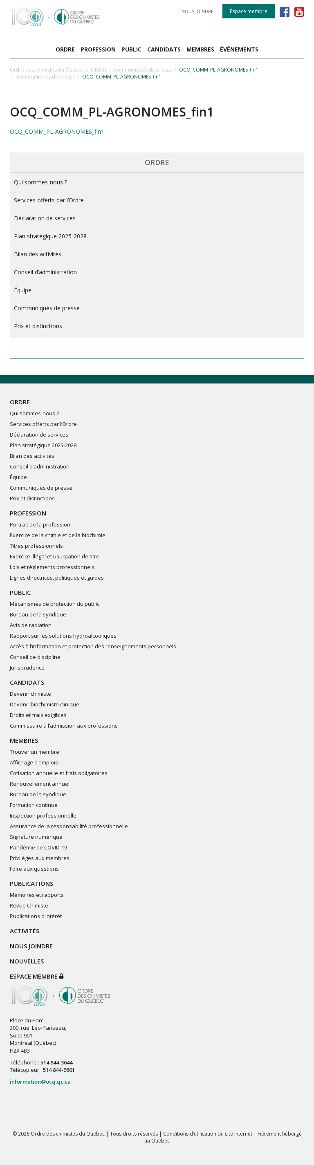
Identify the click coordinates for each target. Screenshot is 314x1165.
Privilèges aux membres (40, 858)
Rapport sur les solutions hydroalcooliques (63, 635)
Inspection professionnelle (43, 815)
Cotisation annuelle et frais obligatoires (59, 773)
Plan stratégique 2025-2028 (50, 236)
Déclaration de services (45, 218)
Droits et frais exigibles (38, 715)
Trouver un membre (34, 751)
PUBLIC (20, 592)
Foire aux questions (34, 868)
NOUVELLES (27, 961)
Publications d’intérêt (36, 916)
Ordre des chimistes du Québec (47, 69)
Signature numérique (36, 836)
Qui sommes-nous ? (40, 182)
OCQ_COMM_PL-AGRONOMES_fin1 (57, 131)
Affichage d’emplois (34, 762)
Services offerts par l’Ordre (49, 200)
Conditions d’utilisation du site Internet (207, 1133)
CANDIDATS (27, 682)
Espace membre (248, 11)
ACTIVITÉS (24, 931)
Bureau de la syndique (38, 614)
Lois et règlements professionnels (52, 567)
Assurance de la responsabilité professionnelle (69, 826)
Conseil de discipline (35, 657)
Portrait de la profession (40, 524)
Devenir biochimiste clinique (44, 704)
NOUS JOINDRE (197, 11)
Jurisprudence (27, 667)
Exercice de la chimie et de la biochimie (57, 535)
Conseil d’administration (45, 272)
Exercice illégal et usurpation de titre (54, 556)
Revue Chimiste (29, 905)
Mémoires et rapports (37, 894)
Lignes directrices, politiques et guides (57, 577)
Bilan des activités (37, 254)
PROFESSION (28, 513)
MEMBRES (24, 740)
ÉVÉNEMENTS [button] (239, 49)
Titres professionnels (36, 545)
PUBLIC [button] (131, 49)
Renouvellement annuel (40, 783)
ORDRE (99, 69)
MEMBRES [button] (200, 49)
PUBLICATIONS (31, 883)
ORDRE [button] (65, 49)
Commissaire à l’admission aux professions (64, 725)
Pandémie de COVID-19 (38, 847)
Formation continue (34, 805)
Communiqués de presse (143, 69)
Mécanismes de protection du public (54, 603)
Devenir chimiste (30, 693)
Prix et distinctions (38, 326)
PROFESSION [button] (98, 49)
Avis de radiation (31, 625)
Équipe (22, 290)
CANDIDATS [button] (164, 49)
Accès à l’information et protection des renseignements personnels (93, 646)
